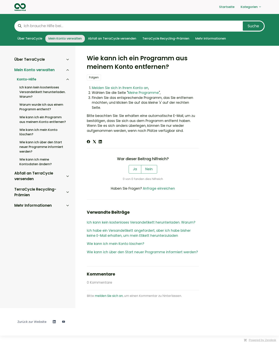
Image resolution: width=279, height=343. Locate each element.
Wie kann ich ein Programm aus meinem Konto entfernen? (42, 119)
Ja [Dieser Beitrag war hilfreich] (135, 169)
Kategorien (251, 7)
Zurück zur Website (31, 322)
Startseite (226, 7)
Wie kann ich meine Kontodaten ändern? (35, 161)
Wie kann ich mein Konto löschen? (115, 243)
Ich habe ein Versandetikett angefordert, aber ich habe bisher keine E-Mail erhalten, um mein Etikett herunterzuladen (139, 233)
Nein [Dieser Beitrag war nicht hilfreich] (149, 169)
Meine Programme (143, 92)
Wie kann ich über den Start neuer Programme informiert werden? (142, 252)
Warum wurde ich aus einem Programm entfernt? (41, 106)
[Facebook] (88, 142)
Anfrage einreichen (159, 188)
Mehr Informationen (210, 38)
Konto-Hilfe (26, 79)
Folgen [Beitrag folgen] (94, 77)
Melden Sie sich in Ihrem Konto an (120, 88)
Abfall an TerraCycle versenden (112, 38)
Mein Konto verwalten (65, 38)
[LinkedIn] (100, 142)
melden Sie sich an (109, 296)
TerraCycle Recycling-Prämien (165, 38)
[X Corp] (94, 142)
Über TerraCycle (29, 38)
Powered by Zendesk (262, 340)
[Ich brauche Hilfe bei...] (139, 26)
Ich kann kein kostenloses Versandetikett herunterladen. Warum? (141, 222)
